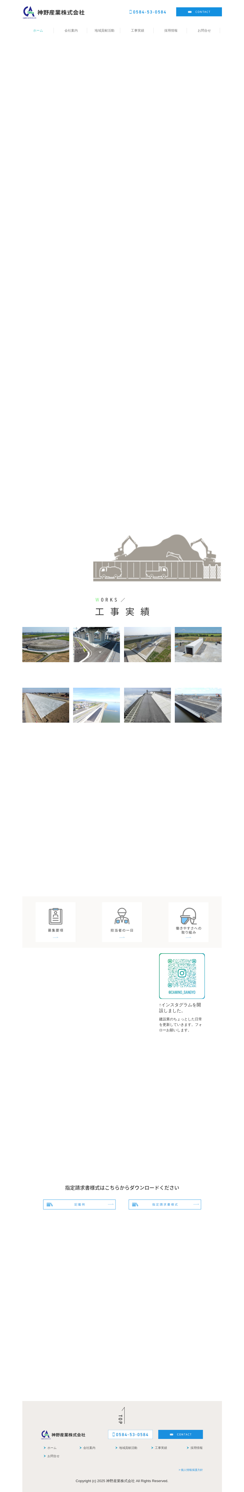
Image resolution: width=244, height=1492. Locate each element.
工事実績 (137, 30)
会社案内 (71, 30)
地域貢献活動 (104, 30)
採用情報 (171, 30)
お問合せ (204, 30)
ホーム (38, 30)
